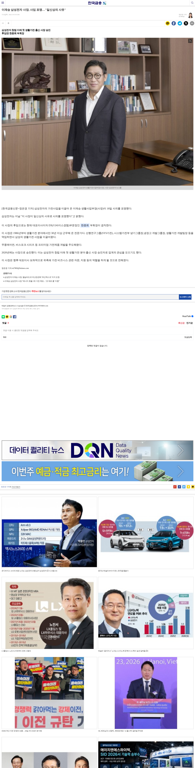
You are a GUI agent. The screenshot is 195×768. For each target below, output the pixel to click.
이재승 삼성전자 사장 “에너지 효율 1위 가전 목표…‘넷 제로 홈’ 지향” (31, 281)
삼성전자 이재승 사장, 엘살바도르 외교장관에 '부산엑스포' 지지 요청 (31, 277)
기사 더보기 (16, 401)
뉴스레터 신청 (185, 297)
